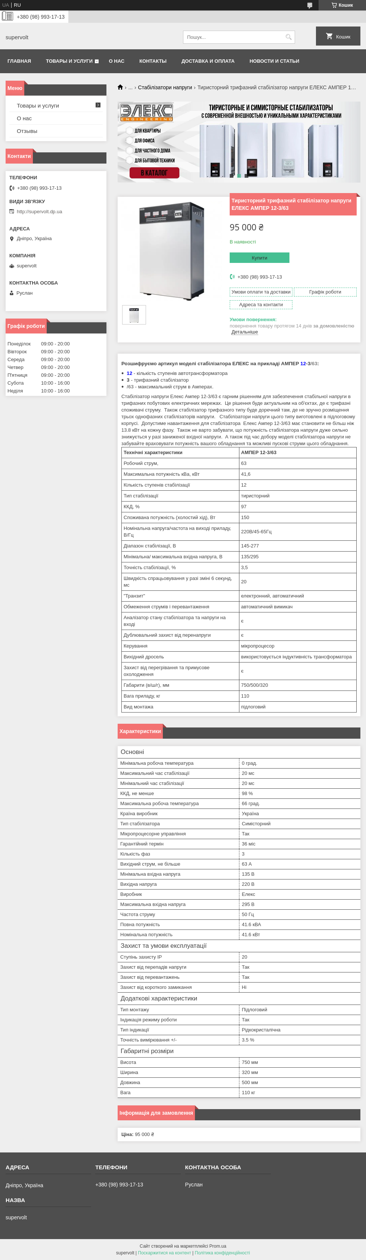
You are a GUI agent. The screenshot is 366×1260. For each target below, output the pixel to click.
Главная (19, 61)
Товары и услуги (69, 61)
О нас (117, 61)
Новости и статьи (274, 61)
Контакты (153, 61)
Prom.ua (218, 1246)
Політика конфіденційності (222, 1253)
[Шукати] (288, 37)
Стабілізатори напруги (165, 87)
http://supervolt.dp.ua (39, 211)
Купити (259, 258)
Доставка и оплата (208, 61)
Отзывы (27, 131)
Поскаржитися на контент (164, 1253)
